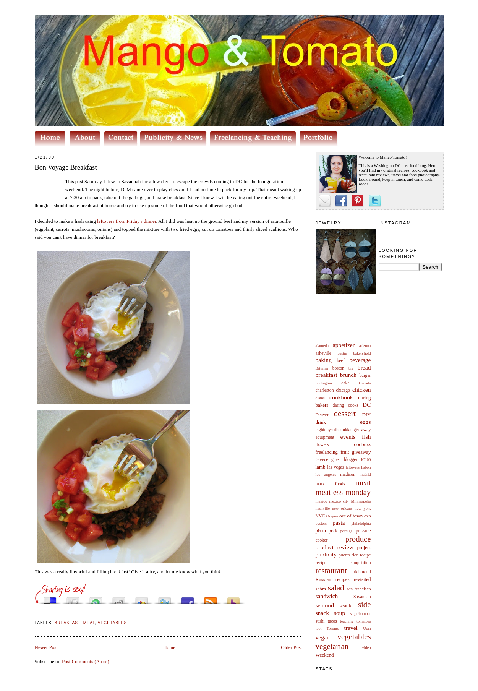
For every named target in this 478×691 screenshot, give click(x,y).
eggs (365, 421)
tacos (332, 621)
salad (336, 587)
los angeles (326, 474)
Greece (322, 459)
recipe (365, 555)
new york (363, 508)
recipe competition (343, 562)
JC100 (366, 459)
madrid (365, 474)
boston (338, 368)
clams (320, 398)
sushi (320, 621)
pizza (321, 531)
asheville (324, 353)
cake (345, 383)
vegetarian (332, 646)
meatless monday (343, 492)
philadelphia (361, 523)
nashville (323, 508)
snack (322, 613)
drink (321, 422)
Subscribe (210, 598)
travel (351, 627)
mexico (321, 501)
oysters (321, 523)
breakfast (326, 374)
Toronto (333, 628)
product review (334, 547)
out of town (351, 516)
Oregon (332, 516)
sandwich (327, 596)
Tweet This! (164, 598)
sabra (321, 589)
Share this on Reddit (118, 598)
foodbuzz (361, 444)
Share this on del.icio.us (50, 598)
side (364, 604)
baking (324, 360)
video (366, 648)
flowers (322, 444)
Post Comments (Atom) (85, 661)
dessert (345, 413)
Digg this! (73, 598)
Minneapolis (361, 501)
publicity (326, 554)
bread (364, 367)
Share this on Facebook (187, 598)
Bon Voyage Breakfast (66, 167)
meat (363, 482)
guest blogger (344, 459)
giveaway (361, 452)
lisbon (366, 467)
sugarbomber (360, 614)
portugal (347, 531)
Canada (365, 383)
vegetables (354, 636)
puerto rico (348, 555)
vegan (323, 637)
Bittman (322, 368)
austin (342, 353)
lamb (321, 467)
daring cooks (345, 405)
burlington (324, 383)
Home (169, 647)
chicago (343, 390)
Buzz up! (233, 598)
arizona (365, 346)
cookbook (341, 397)
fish (366, 436)
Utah (367, 628)
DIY (366, 414)
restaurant (331, 570)
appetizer (344, 345)
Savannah (362, 596)
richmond (362, 571)
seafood (325, 605)
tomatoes (363, 621)
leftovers (353, 467)
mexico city (339, 501)
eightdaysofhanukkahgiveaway (343, 429)
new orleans (342, 508)
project (364, 547)
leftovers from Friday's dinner (126, 221)
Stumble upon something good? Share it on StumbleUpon (95, 598)
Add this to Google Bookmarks (141, 598)
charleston (325, 390)
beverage (360, 360)
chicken (361, 389)
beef (341, 360)
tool (319, 628)
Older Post (291, 647)
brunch (348, 374)
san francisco (359, 589)
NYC (320, 516)
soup (339, 613)
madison (347, 474)
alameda (322, 346)
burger (365, 375)
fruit (344, 452)
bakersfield (362, 353)
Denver (322, 414)
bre (350, 368)
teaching (346, 621)
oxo (367, 516)
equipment (325, 437)
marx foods (330, 484)
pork (333, 531)
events (348, 436)
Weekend (325, 655)
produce (358, 538)
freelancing (327, 452)
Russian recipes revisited (343, 579)
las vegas (335, 467)
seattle (346, 605)
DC (367, 404)
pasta (338, 522)
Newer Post (46, 647)
